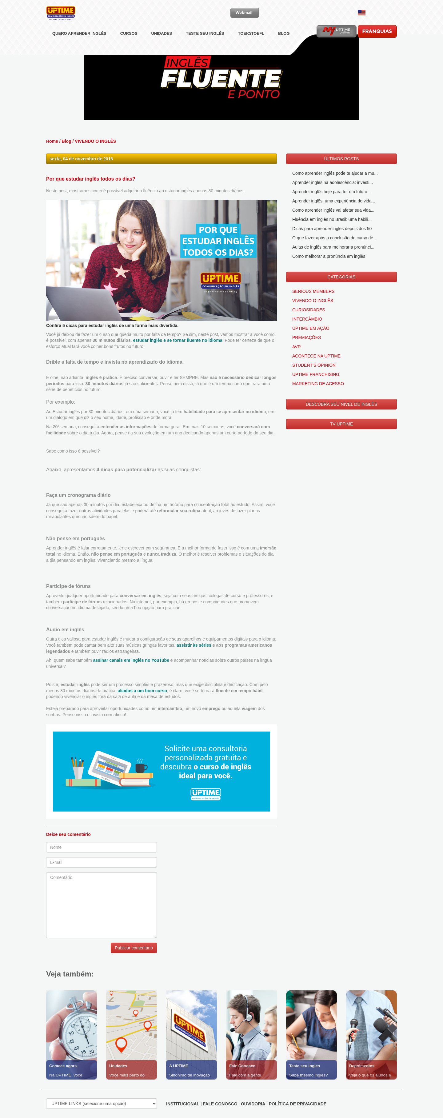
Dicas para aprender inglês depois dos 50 (332, 228)
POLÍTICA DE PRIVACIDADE (297, 1103)
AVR (296, 346)
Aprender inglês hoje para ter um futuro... (331, 191)
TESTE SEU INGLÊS (205, 47)
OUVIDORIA (253, 1103)
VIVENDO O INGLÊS (95, 141)
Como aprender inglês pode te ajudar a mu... (335, 173)
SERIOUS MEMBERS (313, 291)
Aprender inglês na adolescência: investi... (332, 182)
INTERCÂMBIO (307, 319)
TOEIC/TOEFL (251, 47)
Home (52, 141)
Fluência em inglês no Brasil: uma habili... (332, 219)
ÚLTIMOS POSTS (341, 158)
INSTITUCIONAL (182, 1103)
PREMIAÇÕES (306, 337)
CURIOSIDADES (308, 309)
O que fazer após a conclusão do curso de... (334, 237)
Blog (66, 141)
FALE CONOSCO (220, 1103)
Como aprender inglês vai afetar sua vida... (333, 210)
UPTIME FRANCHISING (315, 374)
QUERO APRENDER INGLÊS (79, 47)
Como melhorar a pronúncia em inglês (328, 256)
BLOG (284, 47)
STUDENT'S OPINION (314, 365)
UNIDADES (161, 47)
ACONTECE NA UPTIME (316, 355)
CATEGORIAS (342, 276)
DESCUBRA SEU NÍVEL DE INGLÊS (341, 404)
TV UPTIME (341, 423)
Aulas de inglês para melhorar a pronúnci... (333, 247)
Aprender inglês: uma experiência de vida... (333, 200)
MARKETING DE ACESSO (318, 383)
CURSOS (129, 47)
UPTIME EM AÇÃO (310, 328)
